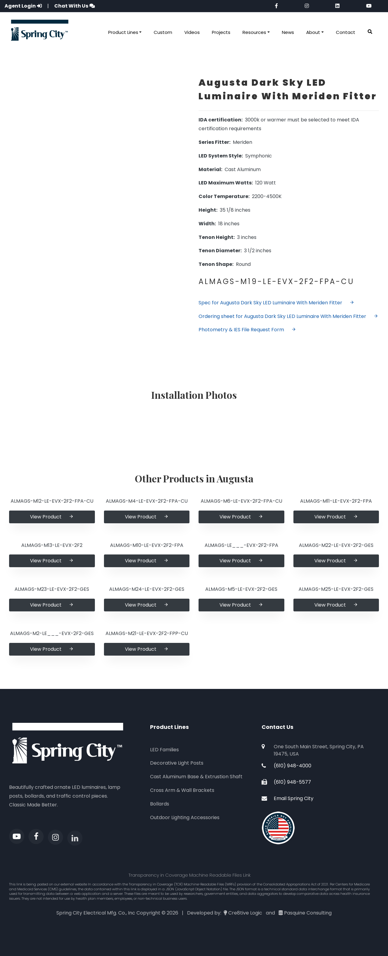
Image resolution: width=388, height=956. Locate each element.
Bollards (159, 803)
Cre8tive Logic (245, 912)
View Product (52, 516)
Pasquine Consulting (308, 912)
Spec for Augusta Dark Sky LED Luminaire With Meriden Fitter (276, 302)
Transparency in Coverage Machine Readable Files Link (190, 875)
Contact (345, 32)
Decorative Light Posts (176, 762)
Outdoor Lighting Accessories (184, 817)
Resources (254, 32)
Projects (221, 32)
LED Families (164, 749)
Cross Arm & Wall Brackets (182, 790)
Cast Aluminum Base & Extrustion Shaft (196, 776)
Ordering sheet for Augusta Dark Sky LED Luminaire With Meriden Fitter (288, 316)
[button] (370, 32)
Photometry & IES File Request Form (247, 329)
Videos (192, 32)
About (313, 32)
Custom (163, 32)
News (288, 32)
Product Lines (123, 32)
